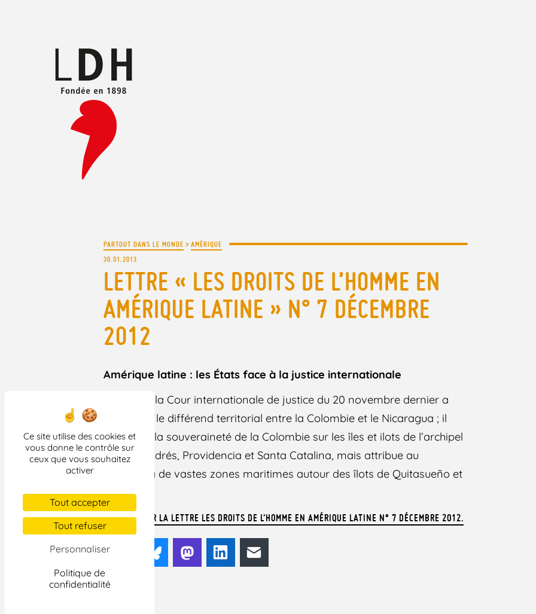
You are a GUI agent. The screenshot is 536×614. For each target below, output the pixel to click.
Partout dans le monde (143, 244)
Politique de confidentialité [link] (80, 578)
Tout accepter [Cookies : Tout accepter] (80, 502)
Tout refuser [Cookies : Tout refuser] (79, 525)
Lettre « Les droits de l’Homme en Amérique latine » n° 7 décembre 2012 (271, 308)
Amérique (206, 244)
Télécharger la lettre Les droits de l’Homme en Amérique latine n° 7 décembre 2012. (283, 518)
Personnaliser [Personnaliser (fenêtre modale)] (80, 549)
